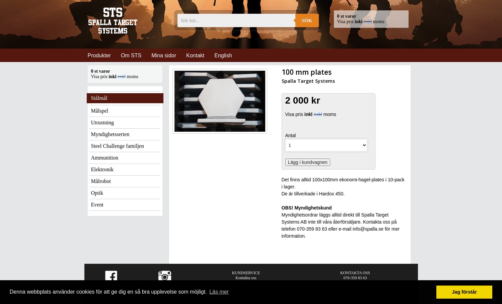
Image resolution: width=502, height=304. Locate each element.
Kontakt (195, 55)
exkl (368, 21)
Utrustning (102, 122)
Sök (307, 20)
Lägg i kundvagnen (308, 162)
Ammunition (105, 158)
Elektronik (102, 169)
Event (97, 204)
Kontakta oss (245, 278)
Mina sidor (163, 55)
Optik (97, 193)
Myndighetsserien (110, 134)
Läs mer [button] (219, 292)
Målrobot (101, 181)
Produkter (99, 55)
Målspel (100, 111)
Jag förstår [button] (464, 292)
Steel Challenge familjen (117, 146)
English (223, 55)
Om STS (131, 55)
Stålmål (99, 98)
